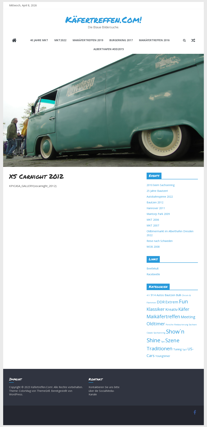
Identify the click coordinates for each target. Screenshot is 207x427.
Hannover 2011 (156, 208)
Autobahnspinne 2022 (160, 196)
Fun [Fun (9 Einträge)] (183, 301)
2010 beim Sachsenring (160, 185)
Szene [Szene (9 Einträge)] (172, 340)
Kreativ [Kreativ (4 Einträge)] (171, 309)
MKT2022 (60, 40)
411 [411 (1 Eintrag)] (148, 295)
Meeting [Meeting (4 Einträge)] (188, 316)
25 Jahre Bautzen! (157, 191)
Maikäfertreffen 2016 (154, 40)
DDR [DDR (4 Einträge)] (161, 301)
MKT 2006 (153, 219)
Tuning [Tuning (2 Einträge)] (177, 349)
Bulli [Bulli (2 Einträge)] (178, 295)
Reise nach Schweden (160, 241)
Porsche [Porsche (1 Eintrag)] (170, 324)
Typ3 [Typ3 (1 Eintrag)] (184, 349)
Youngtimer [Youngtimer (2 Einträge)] (162, 356)
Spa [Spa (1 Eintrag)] (163, 341)
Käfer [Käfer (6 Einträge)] (183, 309)
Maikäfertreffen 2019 (88, 40)
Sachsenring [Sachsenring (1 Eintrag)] (159, 332)
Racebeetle (153, 274)
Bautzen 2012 (155, 202)
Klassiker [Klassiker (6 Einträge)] (156, 309)
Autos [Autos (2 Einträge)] (160, 295)
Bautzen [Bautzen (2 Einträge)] (170, 295)
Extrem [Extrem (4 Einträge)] (171, 301)
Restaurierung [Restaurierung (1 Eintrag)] (181, 324)
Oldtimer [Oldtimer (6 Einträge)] (156, 324)
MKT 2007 (153, 225)
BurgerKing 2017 (121, 40)
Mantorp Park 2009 (158, 214)
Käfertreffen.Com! (103, 19)
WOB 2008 (153, 246)
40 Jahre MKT (39, 40)
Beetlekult (153, 268)
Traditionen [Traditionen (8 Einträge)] (159, 348)
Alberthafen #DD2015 (108, 49)
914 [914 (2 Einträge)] (153, 295)
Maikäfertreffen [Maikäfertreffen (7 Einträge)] (163, 316)
